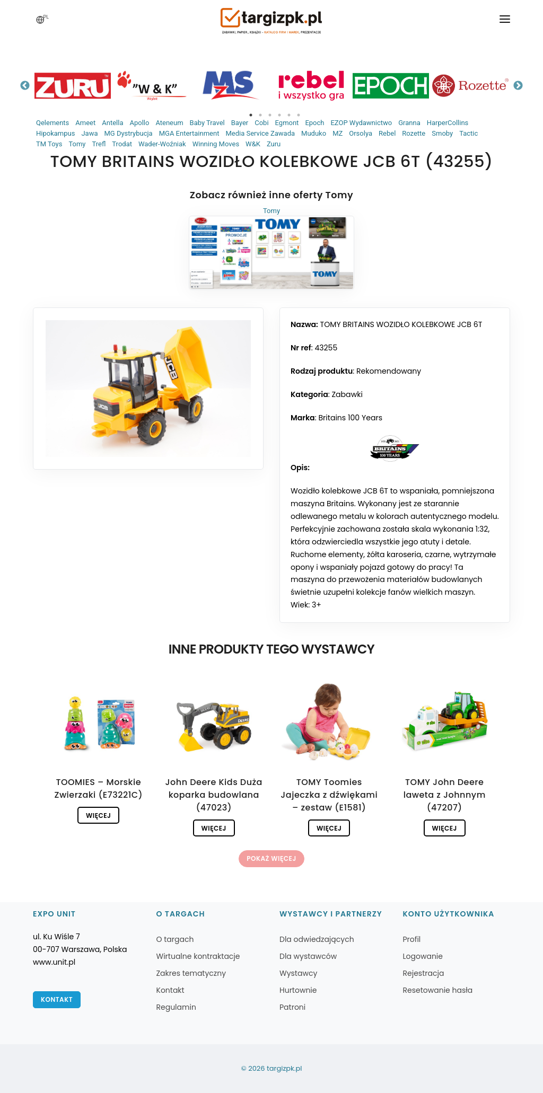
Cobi (261, 123)
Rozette (413, 133)
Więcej (98, 815)
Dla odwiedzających (316, 939)
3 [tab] (270, 115)
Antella (112, 123)
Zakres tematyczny (191, 973)
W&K (253, 144)
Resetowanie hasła (438, 990)
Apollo (139, 123)
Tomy (76, 144)
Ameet (85, 123)
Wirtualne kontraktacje (198, 956)
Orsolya (360, 133)
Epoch (314, 123)
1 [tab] (251, 115)
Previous (25, 86)
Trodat (122, 144)
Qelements (52, 123)
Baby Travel (207, 123)
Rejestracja (423, 973)
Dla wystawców (308, 956)
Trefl (99, 144)
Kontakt (57, 999)
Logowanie (423, 956)
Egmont (287, 123)
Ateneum (169, 123)
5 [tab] (289, 115)
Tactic (468, 133)
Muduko (313, 133)
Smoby (442, 133)
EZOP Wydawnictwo (361, 123)
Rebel (387, 133)
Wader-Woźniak (162, 144)
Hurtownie (298, 990)
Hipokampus (55, 133)
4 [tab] (279, 115)
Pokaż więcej (271, 858)
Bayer (239, 123)
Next (518, 86)
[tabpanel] (72, 85)
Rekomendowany (388, 371)
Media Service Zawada (260, 133)
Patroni (292, 1007)
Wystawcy (298, 973)
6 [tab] (298, 115)
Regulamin (176, 1007)
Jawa (89, 133)
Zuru (274, 144)
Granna (409, 123)
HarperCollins (448, 123)
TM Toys (49, 144)
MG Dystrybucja (128, 133)
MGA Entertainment (189, 133)
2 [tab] (260, 115)
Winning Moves (215, 144)
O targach (175, 939)
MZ (337, 133)
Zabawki (346, 394)
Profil (412, 939)
